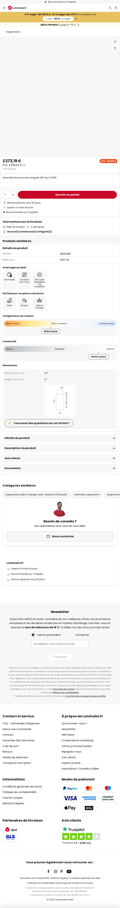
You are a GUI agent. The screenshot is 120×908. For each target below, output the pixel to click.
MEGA (58, 18)
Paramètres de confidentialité (34, 878)
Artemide (65, 253)
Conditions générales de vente (22, 786)
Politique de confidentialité (65, 692)
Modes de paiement (15, 757)
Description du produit (20, 448)
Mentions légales (13, 803)
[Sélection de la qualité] (9, 195)
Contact (8, 735)
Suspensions (13, 31)
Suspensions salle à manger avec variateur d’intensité (36, 494)
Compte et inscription (17, 763)
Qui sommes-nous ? (74, 723)
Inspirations (69, 769)
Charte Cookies (12, 798)
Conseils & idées (89, 769)
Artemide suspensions (86, 494)
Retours (8, 752)
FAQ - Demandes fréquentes (21, 723)
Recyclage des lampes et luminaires (75, 883)
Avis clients (12, 458)
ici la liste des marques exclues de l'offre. (86, 696)
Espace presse (71, 763)
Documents (13, 468)
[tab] (30, 742)
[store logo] (19, 8)
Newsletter (69, 729)
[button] (115, 41)
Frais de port (11, 746)
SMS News (68, 735)
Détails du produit (17, 438)
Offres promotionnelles (77, 746)
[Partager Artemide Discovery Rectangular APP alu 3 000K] (115, 48)
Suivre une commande (17, 729)
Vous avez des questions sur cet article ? (42, 423)
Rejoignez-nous (71, 752)
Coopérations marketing (77, 740)
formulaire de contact (64, 689)
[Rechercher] (110, 8)
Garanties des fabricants (19, 740)
